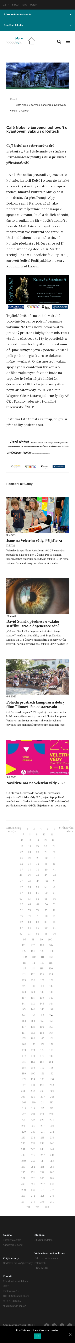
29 (37, 858)
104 (51, 945)
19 (37, 846)
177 (24, 1056)
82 (21, 922)
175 (42, 1050)
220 (51, 1114)
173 (24, 1050)
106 (33, 951)
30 (46, 858)
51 (54, 881)
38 (29, 869)
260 (52, 1172)
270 (33, 1190)
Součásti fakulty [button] (37, 25)
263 (42, 1178)
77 (21, 916)
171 (42, 1044)
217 (24, 1114)
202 (32, 1091)
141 (23, 1003)
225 (23, 1126)
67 (21, 904)
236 (52, 1137)
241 (23, 1149)
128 (51, 980)
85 (46, 922)
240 (52, 1143)
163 (42, 1032)
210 (34, 1102)
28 (29, 858)
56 (54, 887)
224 (52, 1120)
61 (54, 893)
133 (24, 992)
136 (51, 992)
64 (37, 898)
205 (23, 1096)
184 (51, 1061)
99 (41, 939)
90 (46, 927)
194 (33, 1079)
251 (43, 1160)
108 (52, 951)
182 (33, 1061)
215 (42, 1108)
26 (54, 852)
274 (33, 1195)
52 (21, 887)
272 (52, 1190)
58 (29, 893)
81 (54, 916)
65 (46, 898)
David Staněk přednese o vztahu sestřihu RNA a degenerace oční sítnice (32, 626)
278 (33, 1201)
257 (23, 1172)
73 (29, 910)
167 (42, 1038)
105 (24, 951)
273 (23, 1195)
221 (23, 1120)
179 (42, 1056)
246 (33, 1155)
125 (24, 980)
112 (51, 957)
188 (51, 1067)
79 (37, 916)
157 (24, 1027)
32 (21, 863)
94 (37, 933)
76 (54, 910)
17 (22, 846)
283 (47, 1207)
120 (51, 968)
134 (33, 992)
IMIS (24, 4)
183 (42, 1061)
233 (23, 1137)
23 (29, 852)
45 (46, 875)
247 (42, 1155)
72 (21, 910)
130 (33, 986)
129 (24, 986)
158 (33, 1027)
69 (38, 904)
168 (52, 1038)
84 (37, 922)
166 (33, 1038)
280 (52, 1201)
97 (24, 939)
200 (52, 1085)
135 (42, 992)
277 (23, 1201)
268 (52, 1184)
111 (42, 957)
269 (23, 1190)
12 (22, 840)
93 (29, 933)
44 (37, 875)
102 (33, 945)
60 (46, 893)
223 (42, 1120)
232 (52, 1131)
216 (51, 1108)
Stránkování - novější (13, 829)
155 (42, 1021)
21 (53, 846)
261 (23, 1178)
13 (30, 840)
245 (23, 1155)
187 (42, 1067)
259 (42, 1172)
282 (37, 1207)
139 (42, 997)
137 (24, 997)
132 (51, 986)
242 (32, 1149)
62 (20, 898)
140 (51, 997)
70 (46, 904)
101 (23, 945)
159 (42, 1027)
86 (54, 922)
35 (46, 863)
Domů (13, 99)
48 (29, 881)
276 (52, 1195)
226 (33, 1126)
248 (52, 1155)
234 (33, 1137)
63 (29, 898)
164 (51, 1032)
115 (42, 962)
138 (33, 997)
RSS (30, 1325)
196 (52, 1079)
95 (46, 933)
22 (21, 852)
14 (37, 840)
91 (54, 927)
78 (29, 916)
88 (29, 927)
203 (42, 1091)
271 (43, 1190)
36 (54, 863)
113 (24, 962)
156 (51, 1021)
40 (46, 869)
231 (43, 1131)
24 (37, 852)
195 (42, 1079)
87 (21, 927)
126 (33, 980)
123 (42, 974)
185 (24, 1067)
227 (42, 1126)
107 (42, 951)
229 (24, 1131)
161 (23, 1032)
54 (37, 887)
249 (23, 1160)
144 (51, 1003)
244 (52, 1149)
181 (24, 1061)
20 (45, 846)
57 (21, 893)
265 (23, 1184)
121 (24, 974)
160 (51, 1027)
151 (42, 1015)
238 (33, 1143)
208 (52, 1096)
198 (33, 1085)
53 (29, 887)
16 (53, 840)
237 (23, 1143)
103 (42, 945)
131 (42, 986)
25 (46, 852)
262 (32, 1178)
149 (24, 1015)
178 (33, 1056)
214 (33, 1108)
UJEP (33, 4)
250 (33, 1160)
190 (33, 1073)
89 (37, 927)
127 (42, 980)
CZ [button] (6, 4)
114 (33, 962)
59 (37, 893)
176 (51, 1050)
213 (24, 1108)
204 (52, 1091)
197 (23, 1085)
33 (29, 863)
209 (24, 1102)
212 (51, 1102)
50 (46, 881)
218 (33, 1114)
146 (33, 1009)
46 (54, 875)
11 (52, 834)
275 (42, 1195)
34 (37, 863)
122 (33, 974)
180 (51, 1056)
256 (52, 1166)
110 (34, 957)
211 (42, 1102)
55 (46, 887)
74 (37, 910)
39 (37, 869)
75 (46, 910)
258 (33, 1172)
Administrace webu (14, 1325)
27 (21, 858)
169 (24, 1044)
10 (44, 834)
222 (33, 1120)
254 (33, 1166)
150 (33, 1015)
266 (33, 1184)
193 (24, 1079)
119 (42, 968)
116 (51, 962)
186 (33, 1067)
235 (42, 1137)
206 (33, 1096)
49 (38, 881)
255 (42, 1166)
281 (28, 1207)
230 (33, 1131)
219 (42, 1114)
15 (45, 840)
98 (32, 939)
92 (20, 933)
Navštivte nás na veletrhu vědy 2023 (35, 783)
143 (42, 1003)
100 (50, 939)
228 (52, 1126)
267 (42, 1184)
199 (42, 1085)
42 (20, 875)
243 (42, 1149)
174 (33, 1050)
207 (42, 1096)
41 (54, 869)
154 (33, 1021)
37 (21, 869)
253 (23, 1166)
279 (42, 1201)
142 (33, 1003)
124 (51, 974)
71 (54, 904)
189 (24, 1073)
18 (30, 846)
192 (51, 1073)
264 (52, 1178)
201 (23, 1091)
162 (33, 1032)
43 (29, 875)
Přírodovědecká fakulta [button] (37, 14)
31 (54, 858)
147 (42, 1009)
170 (33, 1044)
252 (52, 1160)
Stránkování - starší (66, 829)
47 (21, 881)
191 (42, 1073)
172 (51, 1044)
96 (54, 933)
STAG (15, 4)
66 (54, 898)
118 (33, 968)
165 (24, 1038)
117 (24, 968)
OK (37, 1336)
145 (24, 1009)
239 (42, 1143)
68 (29, 904)
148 (52, 1009)
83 (29, 922)
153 (24, 1021)
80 (46, 916)
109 (25, 957)
